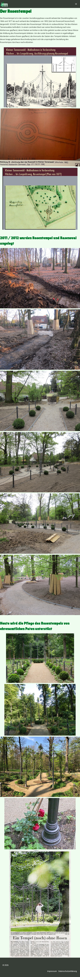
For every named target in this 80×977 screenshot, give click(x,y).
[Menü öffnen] (76, 4)
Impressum (52, 971)
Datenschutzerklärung (67, 971)
